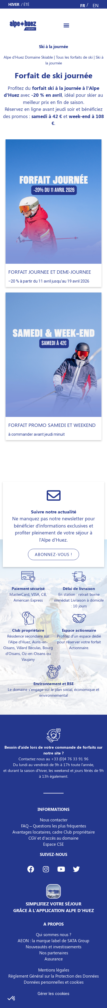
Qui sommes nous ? (53, 934)
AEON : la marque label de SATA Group (53, 940)
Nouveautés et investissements (53, 946)
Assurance (54, 959)
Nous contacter (53, 819)
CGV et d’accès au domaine (53, 838)
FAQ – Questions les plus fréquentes (53, 826)
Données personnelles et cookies (53, 982)
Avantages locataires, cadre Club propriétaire (53, 832)
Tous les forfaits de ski (74, 57)
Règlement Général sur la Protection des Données (53, 976)
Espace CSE (53, 844)
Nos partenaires (53, 952)
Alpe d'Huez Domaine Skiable (28, 57)
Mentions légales (53, 970)
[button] (66, 25)
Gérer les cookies (53, 993)
